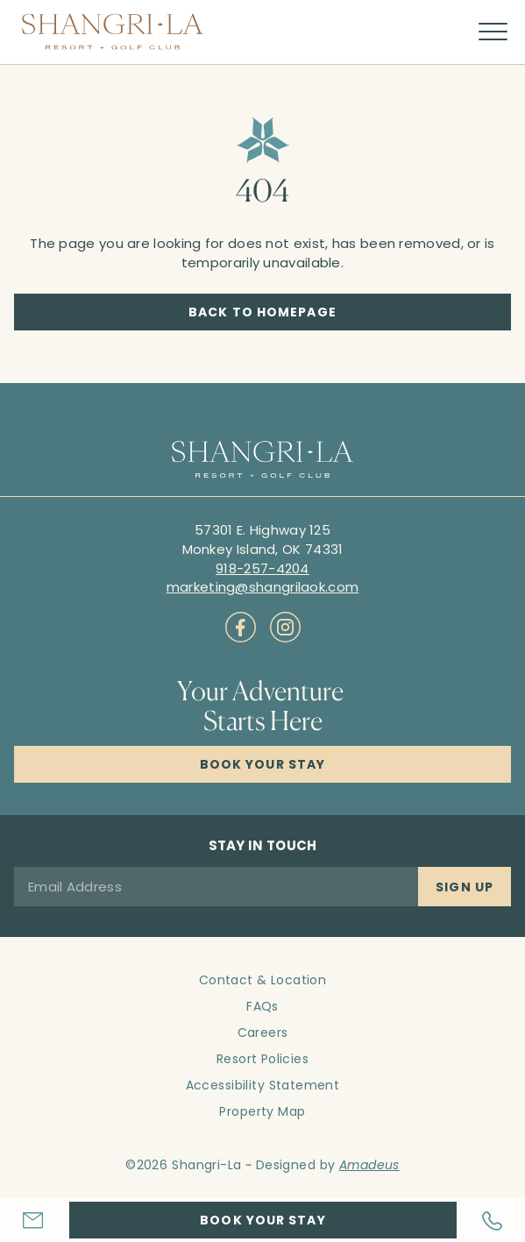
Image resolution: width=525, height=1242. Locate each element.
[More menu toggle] (493, 32)
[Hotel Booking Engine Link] (263, 1220)
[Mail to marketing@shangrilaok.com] (263, 586)
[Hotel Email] (34, 1220)
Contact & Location (263, 980)
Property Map (262, 1111)
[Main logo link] (112, 31)
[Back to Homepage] (262, 312)
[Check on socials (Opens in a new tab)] (240, 627)
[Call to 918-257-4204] (262, 568)
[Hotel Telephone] (491, 1220)
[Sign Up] (464, 886)
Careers (263, 1032)
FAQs (262, 1006)
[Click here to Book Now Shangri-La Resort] (262, 764)
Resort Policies (262, 1059)
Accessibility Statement (263, 1085)
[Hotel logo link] (262, 461)
